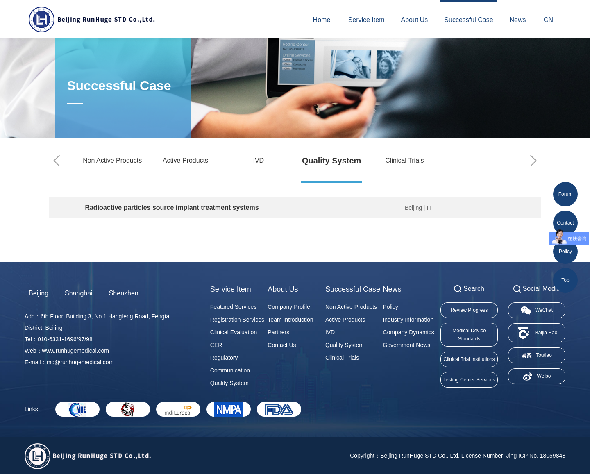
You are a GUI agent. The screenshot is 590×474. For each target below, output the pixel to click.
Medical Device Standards (469, 335)
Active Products (185, 160)
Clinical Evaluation (233, 332)
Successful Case (468, 19)
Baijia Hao (537, 333)
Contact (565, 223)
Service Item (366, 19)
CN (548, 19)
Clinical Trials (404, 160)
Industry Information (408, 319)
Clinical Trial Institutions (469, 359)
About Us (414, 19)
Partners (278, 332)
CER (216, 345)
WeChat (537, 310)
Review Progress (469, 310)
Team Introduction (290, 319)
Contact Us (282, 345)
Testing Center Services (469, 380)
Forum (565, 194)
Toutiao (537, 356)
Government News (406, 345)
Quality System (331, 160)
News (518, 19)
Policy (390, 307)
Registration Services (237, 319)
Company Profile (289, 307)
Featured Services (233, 307)
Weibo (537, 376)
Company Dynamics (408, 332)
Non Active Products (112, 160)
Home (322, 19)
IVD (258, 160)
